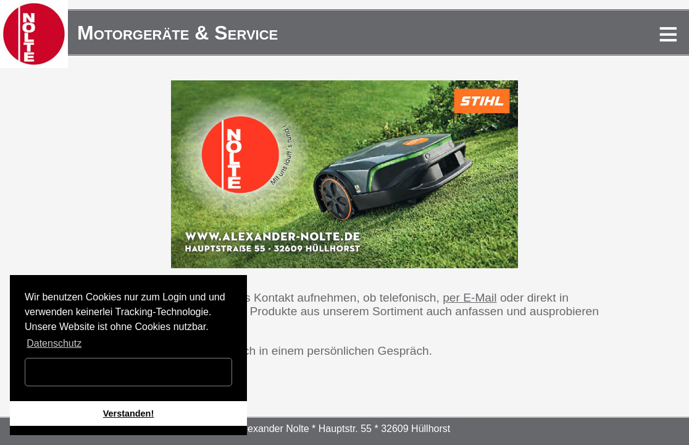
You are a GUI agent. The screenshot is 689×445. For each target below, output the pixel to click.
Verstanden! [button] (128, 413)
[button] (69, 431)
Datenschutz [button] (54, 343)
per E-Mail (469, 297)
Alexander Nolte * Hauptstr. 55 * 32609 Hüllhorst (344, 428)
